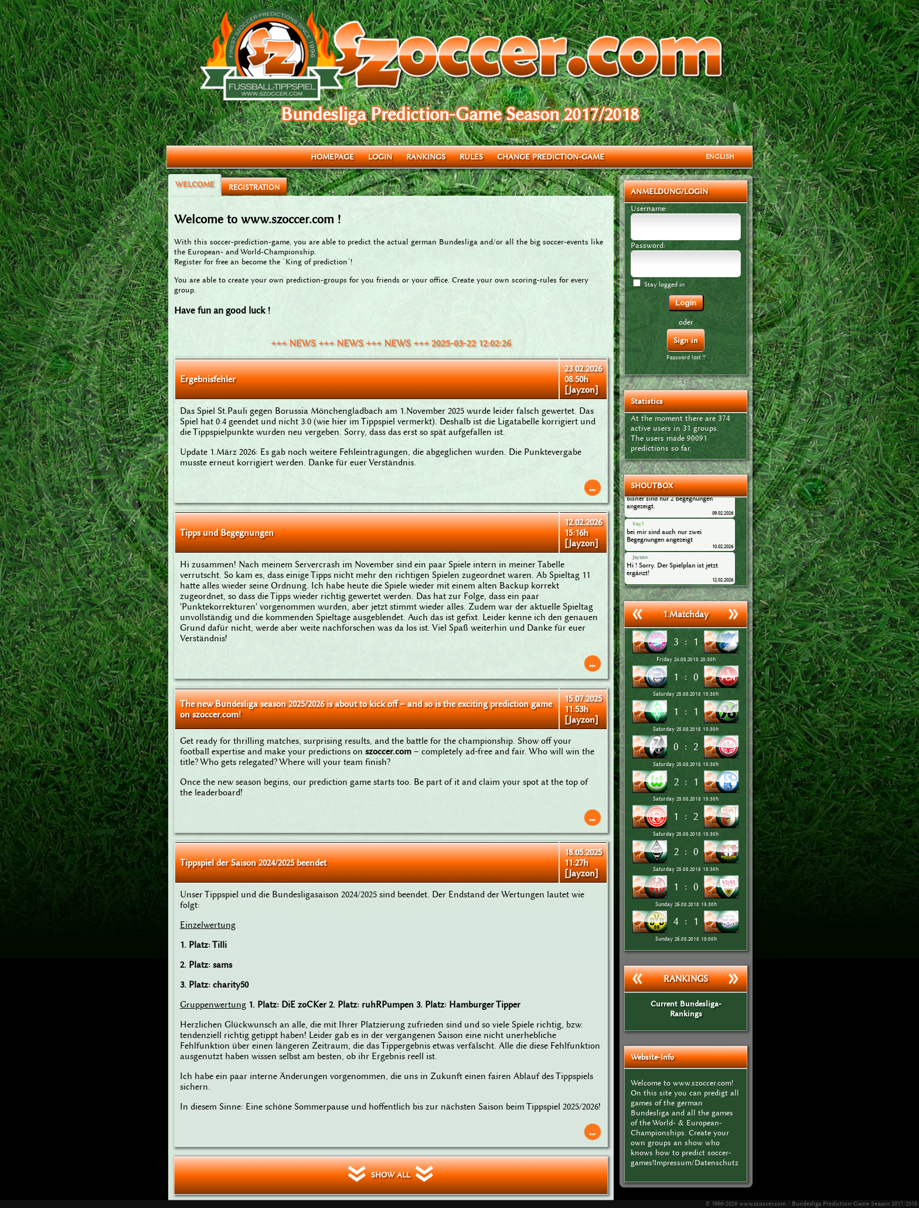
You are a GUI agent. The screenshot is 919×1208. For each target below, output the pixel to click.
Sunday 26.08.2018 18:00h (686, 938)
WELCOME (195, 184)
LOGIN (380, 157)
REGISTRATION (254, 187)
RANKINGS (425, 157)
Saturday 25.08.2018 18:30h (686, 869)
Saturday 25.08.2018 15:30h (686, 693)
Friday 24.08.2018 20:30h (686, 659)
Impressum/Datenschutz (696, 1163)
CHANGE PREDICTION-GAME (550, 157)
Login (685, 302)
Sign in (685, 340)
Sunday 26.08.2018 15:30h (686, 904)
